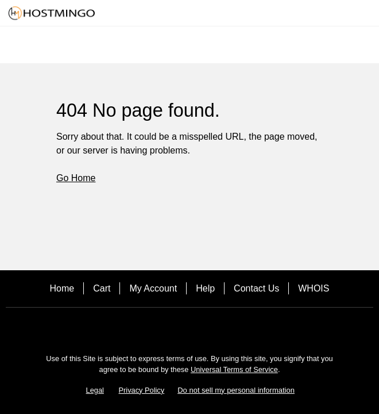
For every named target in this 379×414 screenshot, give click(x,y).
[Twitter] (189, 327)
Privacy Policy (142, 390)
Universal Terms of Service (234, 369)
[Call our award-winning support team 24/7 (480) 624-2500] (351, 13)
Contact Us (256, 288)
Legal (95, 390)
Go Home (75, 178)
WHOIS (313, 288)
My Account (153, 288)
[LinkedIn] (222, 327)
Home (62, 288)
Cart (101, 288)
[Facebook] (157, 327)
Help (205, 288)
